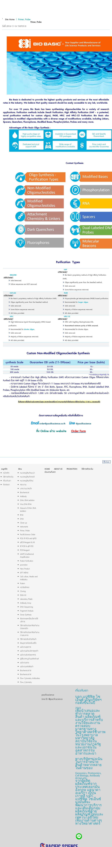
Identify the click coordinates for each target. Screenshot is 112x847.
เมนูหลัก (4, 469)
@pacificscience (55, 699)
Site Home (10, 19)
